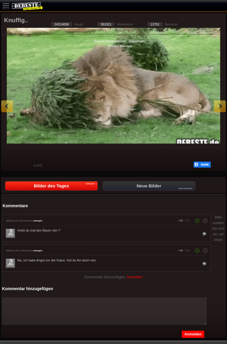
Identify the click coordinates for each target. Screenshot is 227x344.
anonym (37, 220)
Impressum (137, 41)
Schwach (24, 166)
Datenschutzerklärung (110, 41)
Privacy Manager (120, 46)
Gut (10, 166)
